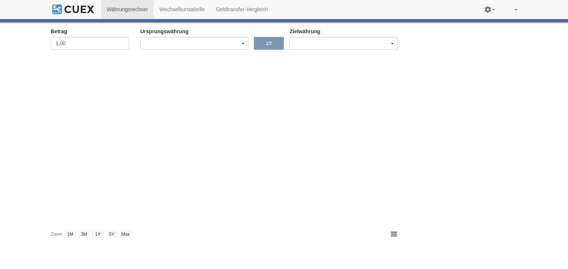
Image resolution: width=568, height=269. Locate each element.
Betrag (59, 31)
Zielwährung (304, 31)
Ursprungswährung (164, 31)
